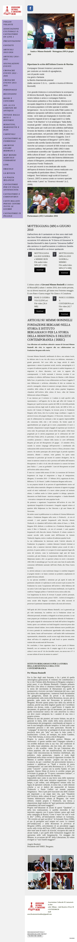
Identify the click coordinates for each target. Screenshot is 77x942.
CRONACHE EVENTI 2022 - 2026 (10, 73)
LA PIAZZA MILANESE (8, 179)
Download (39, 270)
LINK (6, 165)
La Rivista (9, 173)
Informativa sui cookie (33, 934)
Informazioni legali (33, 932)
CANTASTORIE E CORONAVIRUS (11, 195)
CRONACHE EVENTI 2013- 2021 (10, 83)
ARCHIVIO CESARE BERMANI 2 (9, 148)
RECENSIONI (10, 94)
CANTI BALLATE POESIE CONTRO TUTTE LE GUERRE (11, 205)
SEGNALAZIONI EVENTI (11, 65)
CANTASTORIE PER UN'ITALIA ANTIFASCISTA (11, 187)
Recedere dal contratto (35, 936)
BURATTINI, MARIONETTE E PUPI (11, 127)
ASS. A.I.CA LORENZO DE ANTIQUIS (10, 108)
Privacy (42, 932)
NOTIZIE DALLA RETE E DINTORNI (11, 117)
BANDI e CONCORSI (8, 99)
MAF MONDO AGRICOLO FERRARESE (9, 157)
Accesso (72, 938)
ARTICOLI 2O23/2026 (8, 51)
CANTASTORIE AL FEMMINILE (12, 139)
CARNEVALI (9, 134)
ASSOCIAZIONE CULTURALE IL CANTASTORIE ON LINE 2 (11, 33)
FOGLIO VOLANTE (8, 23)
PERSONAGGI (10, 90)
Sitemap (43, 934)
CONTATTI (8, 45)
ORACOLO (8, 169)
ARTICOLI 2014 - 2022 (11, 58)
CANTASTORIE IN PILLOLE (12, 214)
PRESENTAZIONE (12, 41)
